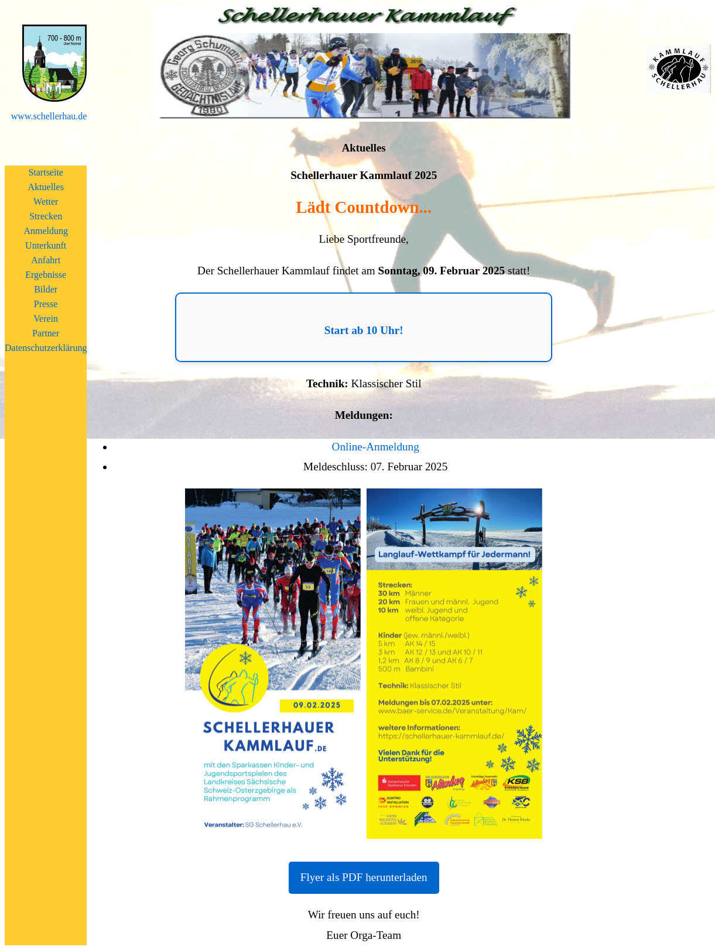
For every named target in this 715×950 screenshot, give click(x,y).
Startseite (45, 172)
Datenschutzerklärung (46, 348)
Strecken (45, 216)
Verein (45, 318)
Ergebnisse (45, 275)
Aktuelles (46, 187)
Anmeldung (45, 231)
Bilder (45, 289)
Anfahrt (45, 260)
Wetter (45, 201)
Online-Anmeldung (375, 446)
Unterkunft (45, 245)
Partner (45, 333)
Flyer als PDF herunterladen (363, 877)
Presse (46, 304)
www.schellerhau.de (49, 116)
